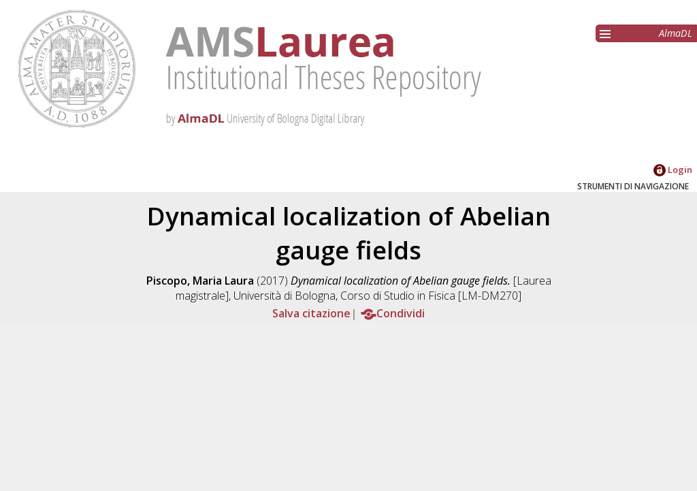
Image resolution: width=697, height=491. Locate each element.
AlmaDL (675, 33)
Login (672, 169)
